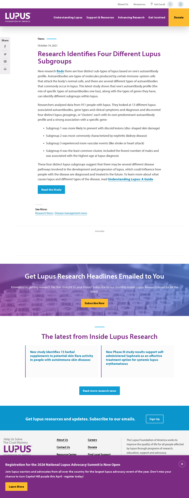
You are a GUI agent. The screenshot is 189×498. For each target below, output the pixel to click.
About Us (123, 4)
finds (60, 71)
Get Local (158, 4)
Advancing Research (131, 17)
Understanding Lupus (68, 17)
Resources (139, 4)
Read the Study (51, 189)
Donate (179, 17)
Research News (44, 213)
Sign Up (154, 419)
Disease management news (71, 213)
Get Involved (156, 17)
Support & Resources (100, 17)
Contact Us (63, 447)
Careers (92, 439)
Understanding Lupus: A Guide (130, 179)
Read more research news (99, 390)
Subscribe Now (95, 303)
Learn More (16, 487)
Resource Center (67, 454)
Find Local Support (99, 454)
